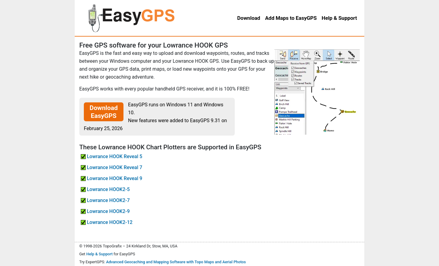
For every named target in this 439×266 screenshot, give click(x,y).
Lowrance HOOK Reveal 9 (111, 178)
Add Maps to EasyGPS (291, 18)
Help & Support (99, 254)
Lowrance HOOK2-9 (105, 211)
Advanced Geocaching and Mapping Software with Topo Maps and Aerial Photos (176, 262)
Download (248, 18)
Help (339, 18)
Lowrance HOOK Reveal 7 (111, 167)
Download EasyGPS (104, 111)
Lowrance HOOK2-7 (105, 200)
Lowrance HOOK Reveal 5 (111, 156)
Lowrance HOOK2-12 (107, 222)
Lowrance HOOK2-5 (105, 189)
